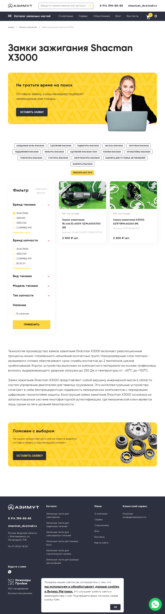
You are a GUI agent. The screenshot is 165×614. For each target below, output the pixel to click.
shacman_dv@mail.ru (142, 5)
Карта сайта (101, 543)
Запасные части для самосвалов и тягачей (58, 534)
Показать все (21, 232)
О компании (65, 16)
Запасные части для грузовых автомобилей (62, 561)
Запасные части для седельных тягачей (57, 525)
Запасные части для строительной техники (58, 552)
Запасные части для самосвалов (57, 515)
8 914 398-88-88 (111, 5)
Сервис (83, 16)
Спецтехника (101, 16)
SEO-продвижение (18, 589)
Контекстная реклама (20, 593)
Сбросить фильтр (41, 191)
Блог (118, 16)
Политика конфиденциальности (134, 515)
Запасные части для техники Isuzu (62, 543)
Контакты (132, 16)
